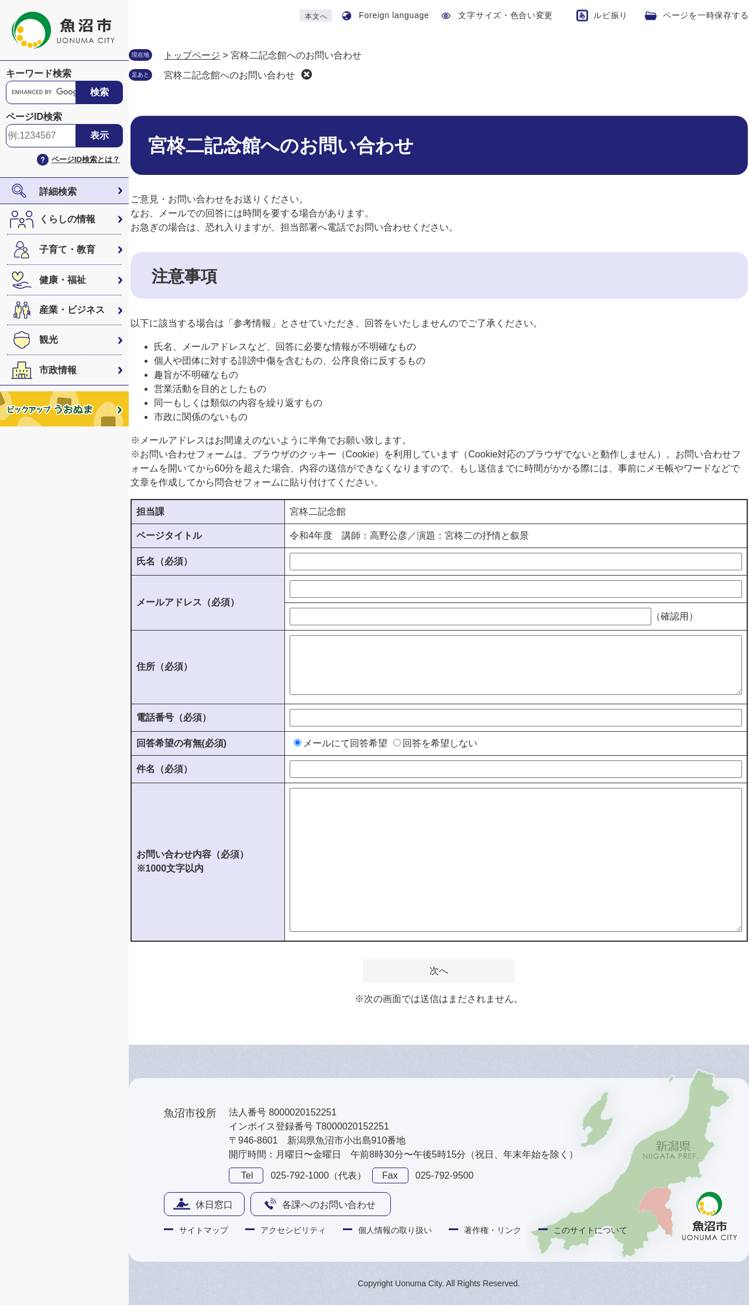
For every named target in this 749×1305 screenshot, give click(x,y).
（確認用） (674, 616)
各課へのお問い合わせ (329, 1205)
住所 (164, 667)
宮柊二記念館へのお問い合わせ (229, 75)
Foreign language (394, 15)
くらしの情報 (67, 219)
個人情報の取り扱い (395, 1230)
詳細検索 (58, 192)
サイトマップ (203, 1230)
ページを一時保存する (706, 15)
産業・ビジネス (72, 310)
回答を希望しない (440, 743)
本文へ (316, 16)
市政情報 (58, 370)
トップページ (192, 55)
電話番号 (173, 717)
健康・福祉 (62, 280)
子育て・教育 (67, 249)
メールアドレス (187, 602)
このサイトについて (590, 1230)
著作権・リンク (492, 1230)
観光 (48, 340)
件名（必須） (164, 769)
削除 (306, 74)
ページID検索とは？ (85, 159)
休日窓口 (214, 1205)
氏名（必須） (164, 561)
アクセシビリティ (293, 1230)
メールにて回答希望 (345, 743)
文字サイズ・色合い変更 (505, 15)
